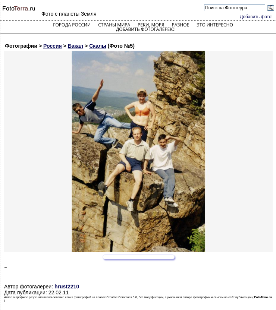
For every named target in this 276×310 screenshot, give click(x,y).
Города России (72, 25)
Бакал (76, 46)
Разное (180, 25)
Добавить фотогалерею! (146, 29)
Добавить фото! (256, 16)
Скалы (97, 46)
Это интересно (215, 25)
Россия (52, 46)
